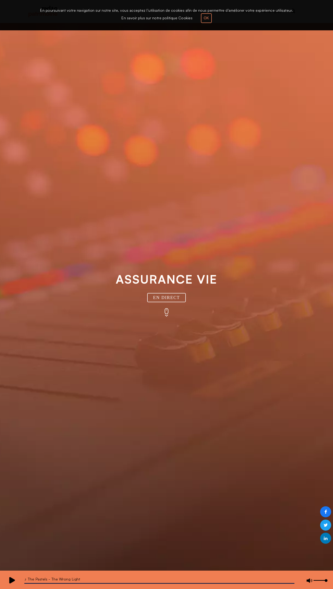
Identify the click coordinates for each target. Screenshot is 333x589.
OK (206, 18)
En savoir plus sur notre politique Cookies (156, 18)
